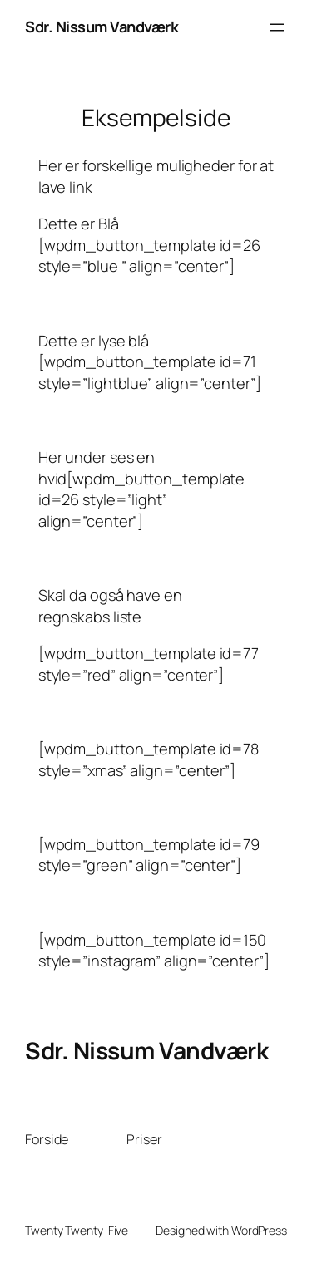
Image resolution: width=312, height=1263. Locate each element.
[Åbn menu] (277, 27)
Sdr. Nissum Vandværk (101, 27)
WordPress (259, 1230)
